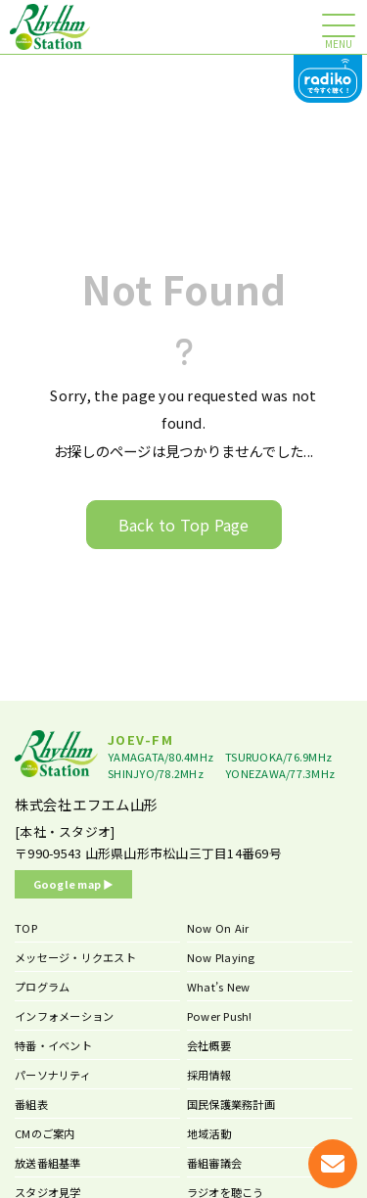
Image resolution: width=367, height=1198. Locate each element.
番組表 (31, 1104)
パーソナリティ (53, 1075)
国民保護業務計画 (231, 1104)
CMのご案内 (45, 1133)
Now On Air (218, 928)
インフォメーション (64, 1016)
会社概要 (209, 1045)
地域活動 (209, 1133)
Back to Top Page (184, 524)
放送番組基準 (48, 1163)
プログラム (42, 986)
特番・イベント (53, 1045)
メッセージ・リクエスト (75, 957)
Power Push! (219, 1016)
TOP (26, 928)
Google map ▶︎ (74, 884)
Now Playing (221, 957)
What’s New (219, 986)
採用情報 (209, 1075)
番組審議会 (214, 1163)
